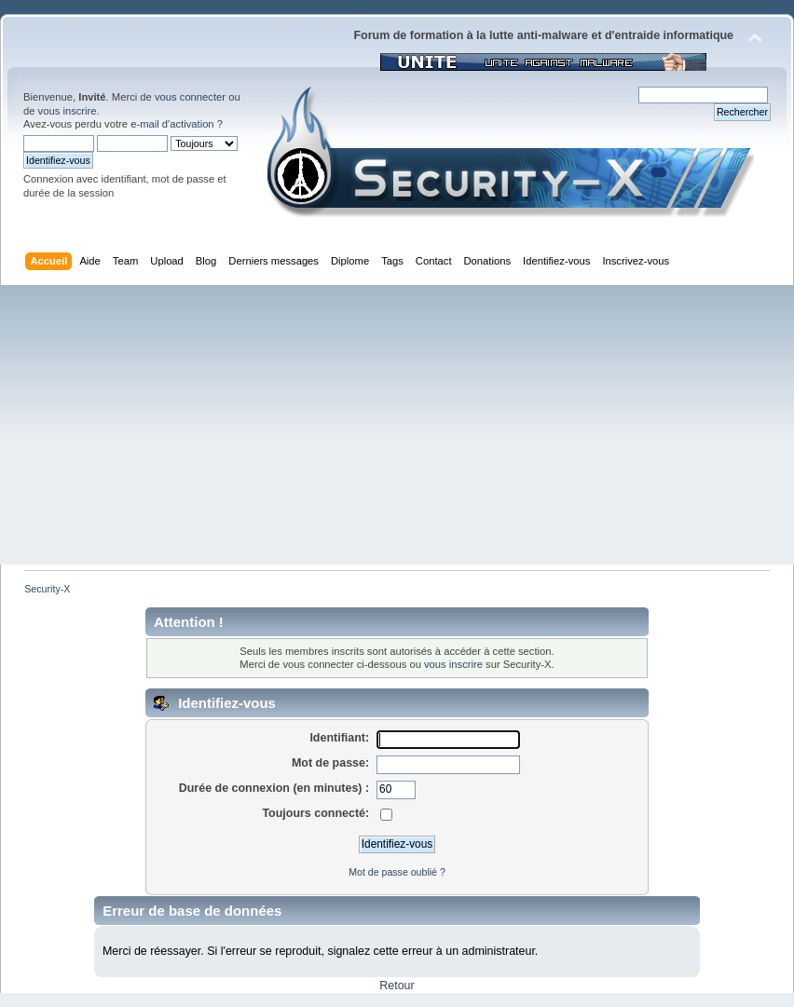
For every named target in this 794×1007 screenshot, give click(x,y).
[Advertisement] (397, 424)
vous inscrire (67, 110)
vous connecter (190, 96)
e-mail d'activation (171, 123)
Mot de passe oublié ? (397, 872)
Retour (396, 985)
